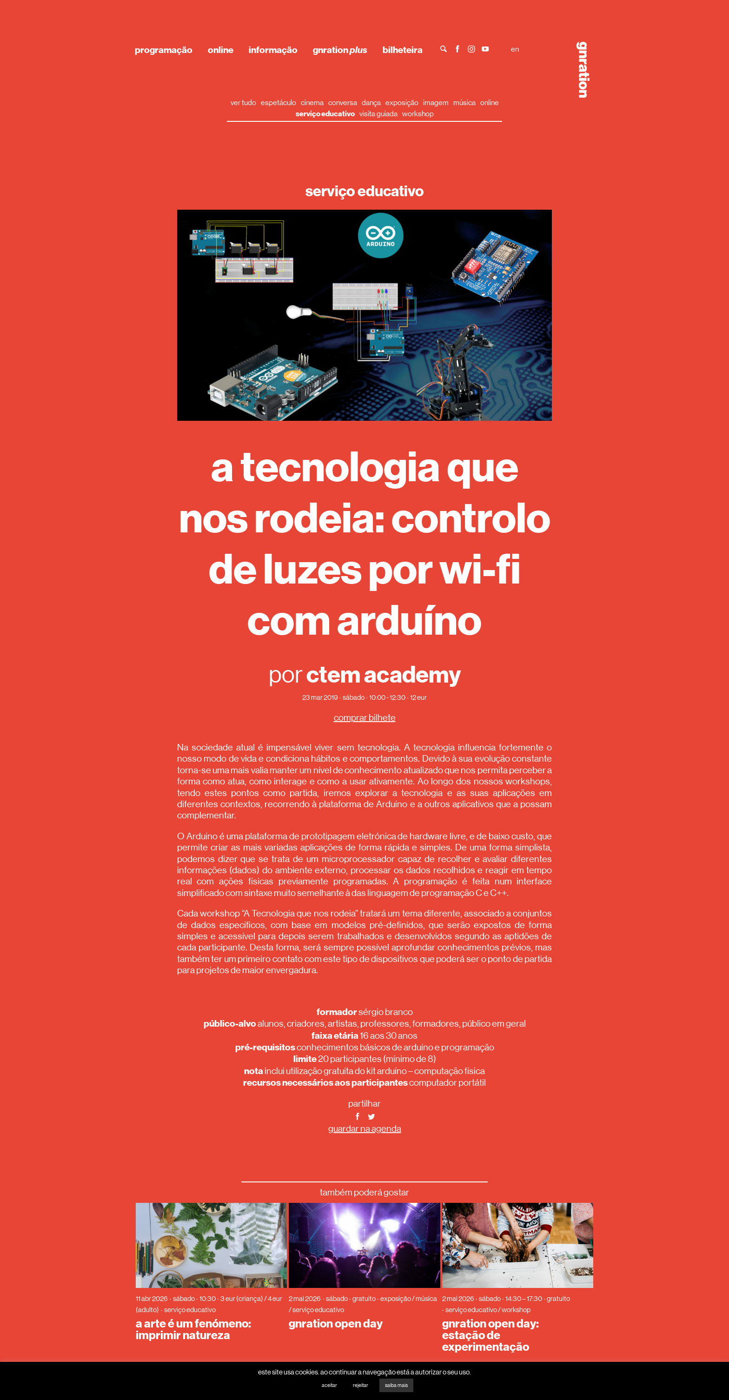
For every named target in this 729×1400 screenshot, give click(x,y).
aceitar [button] (329, 1385)
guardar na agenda (364, 1128)
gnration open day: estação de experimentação (490, 1335)
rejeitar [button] (360, 1385)
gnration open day (336, 1324)
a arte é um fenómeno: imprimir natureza (193, 1329)
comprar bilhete (365, 717)
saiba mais (396, 1385)
